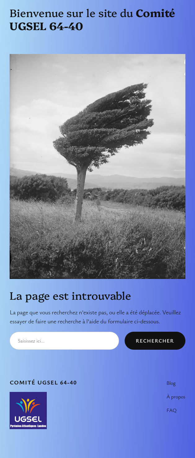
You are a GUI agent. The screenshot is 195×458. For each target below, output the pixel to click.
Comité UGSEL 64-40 (43, 382)
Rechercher (155, 340)
